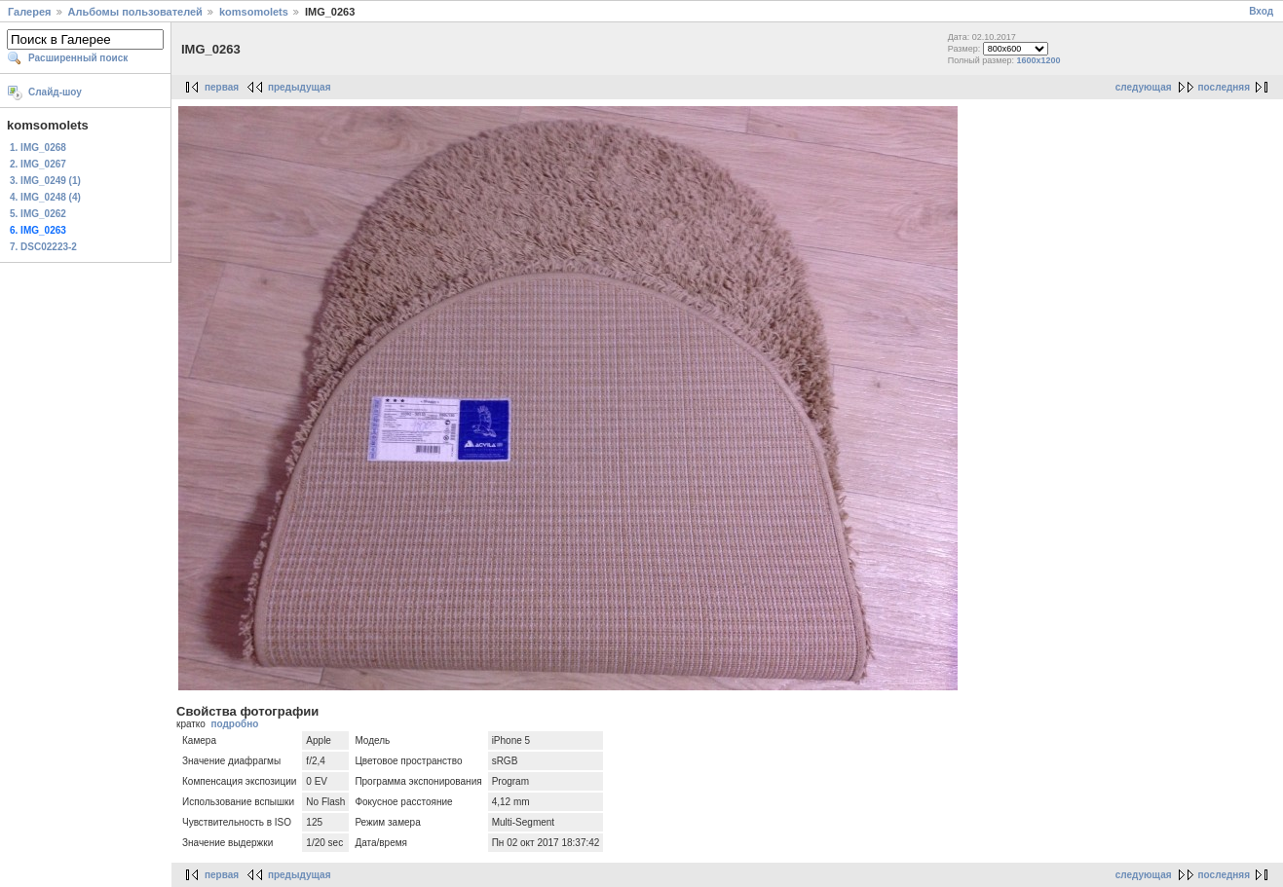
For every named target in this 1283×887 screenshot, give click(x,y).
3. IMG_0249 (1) (45, 180)
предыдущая (299, 87)
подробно (234, 724)
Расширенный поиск (78, 58)
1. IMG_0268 (38, 147)
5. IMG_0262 (38, 213)
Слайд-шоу (55, 92)
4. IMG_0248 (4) (45, 197)
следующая (1143, 87)
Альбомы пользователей (135, 12)
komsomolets (253, 12)
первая (222, 87)
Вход (1261, 11)
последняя (1224, 87)
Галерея (29, 12)
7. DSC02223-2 (43, 246)
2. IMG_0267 (38, 164)
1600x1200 (1038, 60)
